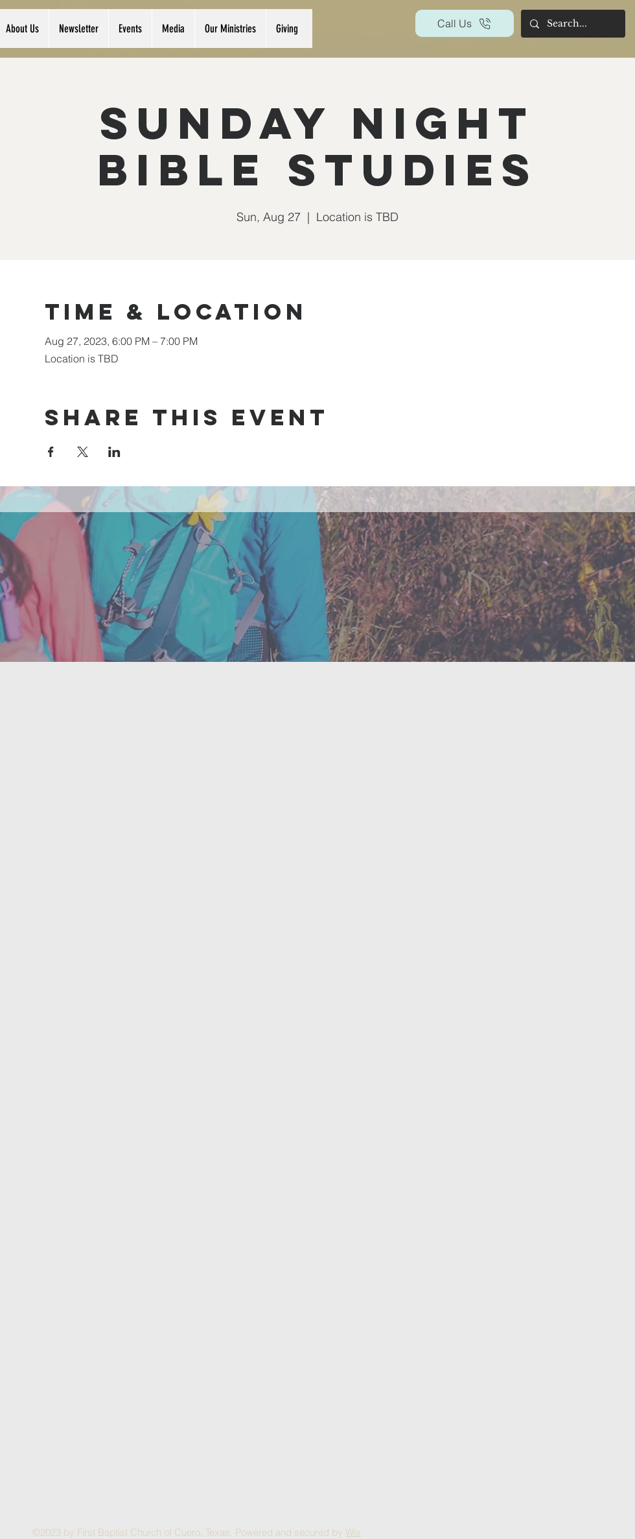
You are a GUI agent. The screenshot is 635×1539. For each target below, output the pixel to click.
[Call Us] (464, 23)
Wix (353, 1532)
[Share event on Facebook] (51, 452)
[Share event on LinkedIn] (114, 452)
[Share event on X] (82, 452)
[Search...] (572, 24)
